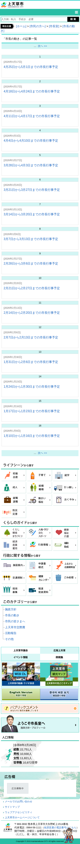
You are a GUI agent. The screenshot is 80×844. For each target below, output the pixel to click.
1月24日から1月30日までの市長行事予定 (32, 386)
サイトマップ (12, 807)
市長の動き (12, 615)
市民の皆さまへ (15, 621)
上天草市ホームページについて (22, 817)
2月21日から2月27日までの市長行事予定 (32, 288)
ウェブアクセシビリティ (18, 812)
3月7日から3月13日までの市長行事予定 (31, 239)
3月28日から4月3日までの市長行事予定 (31, 165)
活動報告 (10, 633)
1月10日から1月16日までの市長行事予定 (32, 435)
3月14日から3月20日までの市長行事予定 (32, 214)
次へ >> (42, 46)
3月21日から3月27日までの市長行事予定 (32, 189)
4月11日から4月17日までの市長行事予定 (32, 116)
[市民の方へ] (37, 26)
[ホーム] (21, 26)
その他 (9, 639)
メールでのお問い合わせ (18, 801)
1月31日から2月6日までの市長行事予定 (31, 362)
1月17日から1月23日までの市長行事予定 (32, 411)
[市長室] (54, 26)
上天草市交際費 (15, 627)
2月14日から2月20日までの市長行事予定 (32, 312)
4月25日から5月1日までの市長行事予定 (31, 67)
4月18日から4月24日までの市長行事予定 (32, 91)
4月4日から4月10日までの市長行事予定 (31, 140)
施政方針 (10, 609)
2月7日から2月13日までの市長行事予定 (31, 337)
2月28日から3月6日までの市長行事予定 (31, 263)
